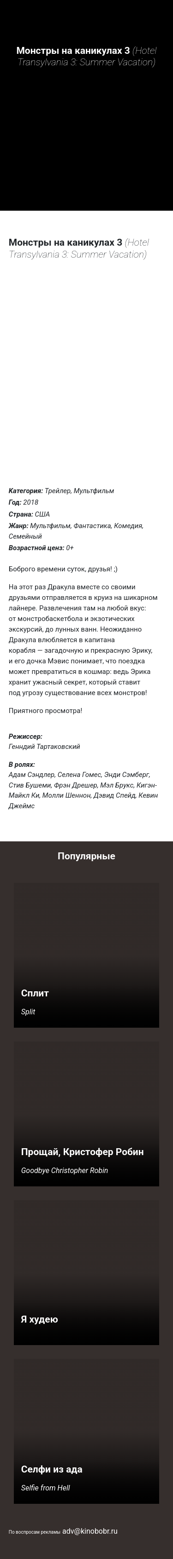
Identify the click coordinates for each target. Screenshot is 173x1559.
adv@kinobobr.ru (90, 1531)
